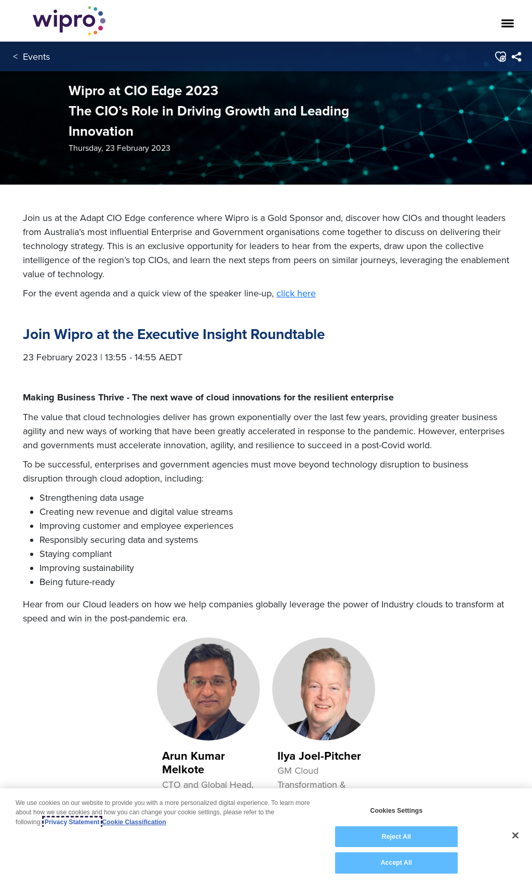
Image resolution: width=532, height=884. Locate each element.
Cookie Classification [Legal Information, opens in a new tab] (134, 822)
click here (296, 293)
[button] (500, 56)
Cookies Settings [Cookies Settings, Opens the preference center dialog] (396, 811)
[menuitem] (516, 56)
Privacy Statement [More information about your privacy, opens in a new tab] (72, 822)
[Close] (515, 835)
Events (36, 56)
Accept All (396, 863)
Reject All (396, 837)
